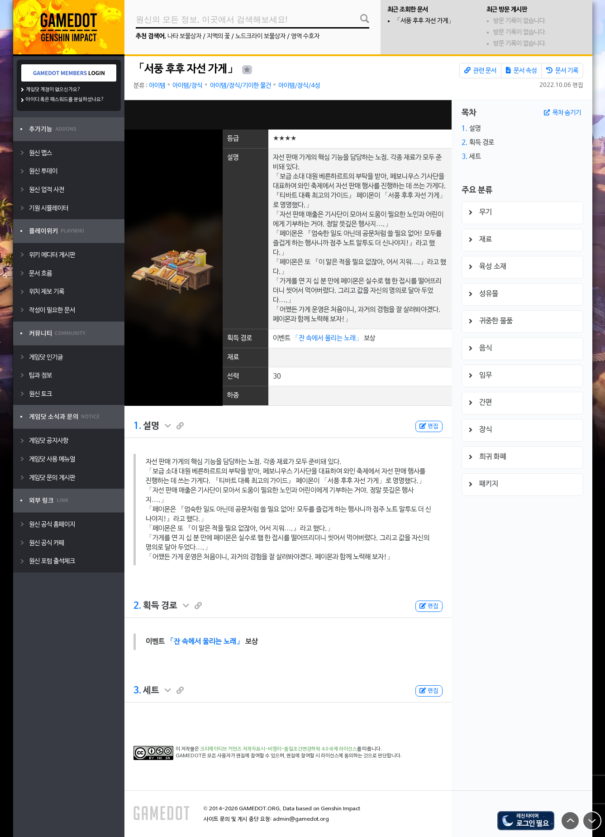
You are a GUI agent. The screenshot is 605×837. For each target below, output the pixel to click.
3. (137, 691)
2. (137, 606)
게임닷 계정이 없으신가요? (53, 89)
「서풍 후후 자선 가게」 (424, 21)
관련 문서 (480, 70)
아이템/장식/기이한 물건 (240, 85)
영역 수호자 (305, 36)
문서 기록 (562, 70)
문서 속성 (521, 70)
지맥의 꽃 (218, 36)
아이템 (157, 85)
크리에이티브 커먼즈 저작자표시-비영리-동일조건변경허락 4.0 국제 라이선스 (278, 749)
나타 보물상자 (184, 36)
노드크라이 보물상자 (260, 36)
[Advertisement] (288, 115)
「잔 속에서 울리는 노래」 (327, 338)
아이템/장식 (187, 85)
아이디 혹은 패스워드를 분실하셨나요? (65, 99)
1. (137, 426)
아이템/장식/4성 (299, 85)
